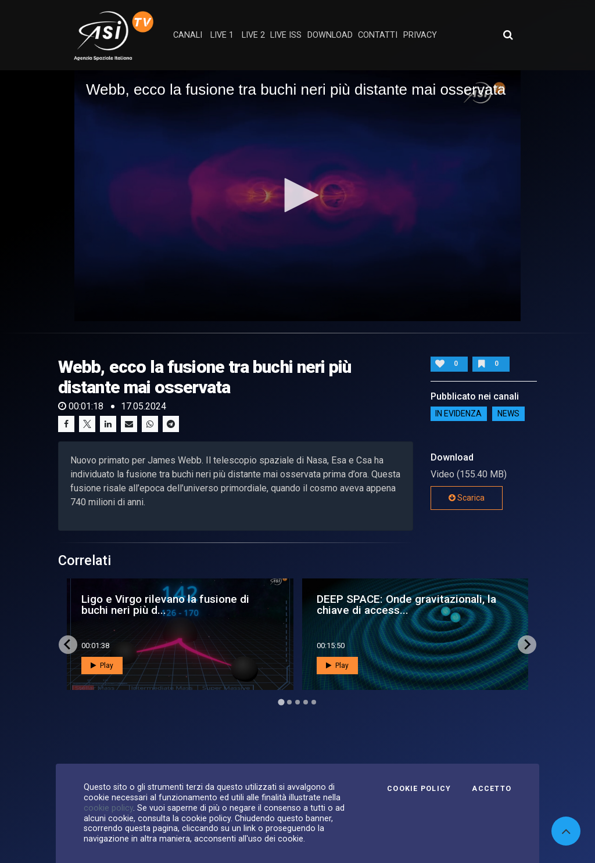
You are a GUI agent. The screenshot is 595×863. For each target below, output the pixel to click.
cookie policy (108, 807)
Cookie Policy (419, 788)
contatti (377, 35)
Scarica (467, 497)
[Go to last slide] (68, 644)
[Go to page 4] (305, 702)
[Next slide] (527, 644)
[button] (297, 195)
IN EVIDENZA (458, 414)
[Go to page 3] (297, 702)
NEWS (508, 414)
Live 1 (222, 35)
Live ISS (286, 35)
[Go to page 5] (313, 702)
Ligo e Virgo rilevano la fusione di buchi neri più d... (165, 604)
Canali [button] (187, 35)
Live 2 (253, 35)
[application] (297, 195)
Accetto (491, 788)
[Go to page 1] (281, 702)
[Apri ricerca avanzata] (507, 35)
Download (330, 35)
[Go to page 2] (289, 702)
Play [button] (102, 665)
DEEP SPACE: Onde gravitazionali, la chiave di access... (406, 604)
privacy (420, 35)
